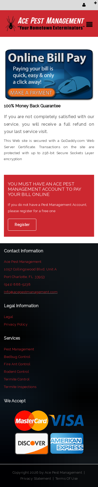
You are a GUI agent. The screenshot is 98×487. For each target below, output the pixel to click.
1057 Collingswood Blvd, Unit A (30, 269)
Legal (8, 317)
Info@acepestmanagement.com (30, 292)
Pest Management (19, 349)
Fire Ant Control (17, 364)
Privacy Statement (35, 478)
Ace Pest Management (23, 262)
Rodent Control (16, 372)
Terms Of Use (66, 478)
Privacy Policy (15, 324)
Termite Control (17, 379)
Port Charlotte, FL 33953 (24, 277)
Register (22, 225)
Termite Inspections (20, 387)
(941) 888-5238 (17, 284)
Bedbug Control (17, 357)
